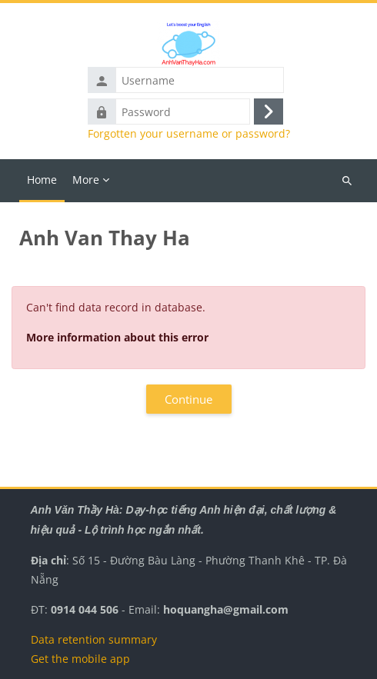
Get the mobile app (80, 658)
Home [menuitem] (42, 179)
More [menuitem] (85, 179)
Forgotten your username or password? (189, 134)
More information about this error (117, 337)
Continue (188, 399)
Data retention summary (94, 639)
